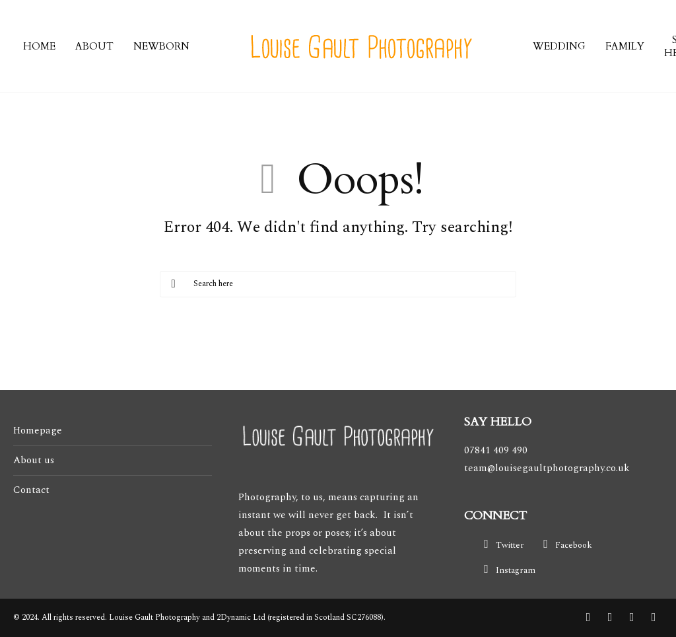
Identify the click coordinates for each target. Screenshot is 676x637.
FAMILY (624, 46)
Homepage (37, 430)
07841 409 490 (495, 450)
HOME (39, 46)
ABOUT (94, 46)
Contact (31, 490)
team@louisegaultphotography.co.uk (547, 468)
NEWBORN (161, 46)
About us (33, 460)
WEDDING (559, 46)
